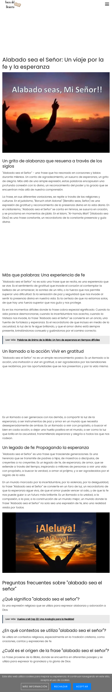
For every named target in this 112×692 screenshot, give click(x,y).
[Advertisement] (56, 32)
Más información (35, 686)
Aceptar (82, 686)
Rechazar (61, 686)
